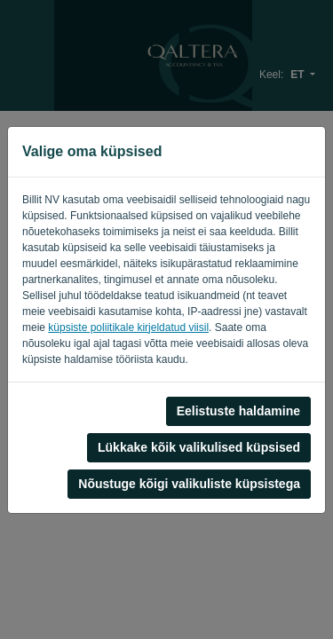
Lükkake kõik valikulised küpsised (199, 447)
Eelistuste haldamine (238, 411)
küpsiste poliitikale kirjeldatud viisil (128, 327)
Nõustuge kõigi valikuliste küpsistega (189, 484)
